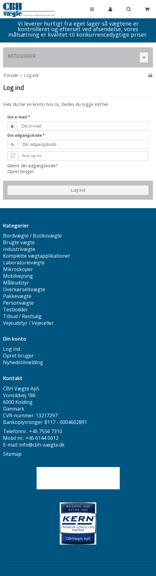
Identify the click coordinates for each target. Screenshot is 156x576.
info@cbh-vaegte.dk (42, 444)
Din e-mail (18, 117)
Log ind (78, 190)
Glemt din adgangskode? (32, 165)
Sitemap (12, 454)
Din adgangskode (26, 135)
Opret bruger (20, 171)
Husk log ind (31, 155)
